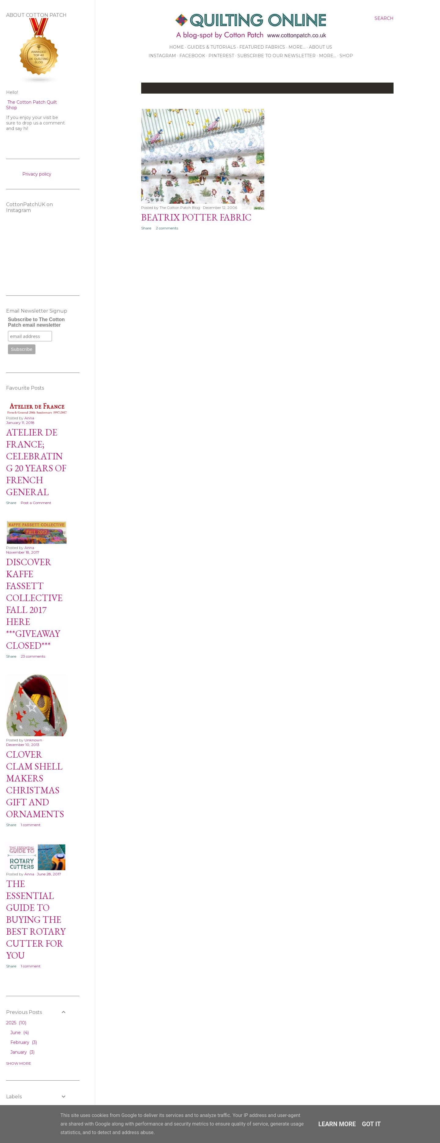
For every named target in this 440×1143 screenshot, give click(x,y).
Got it (371, 1124)
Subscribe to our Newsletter (276, 55)
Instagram (162, 55)
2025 (16, 1023)
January (22, 1052)
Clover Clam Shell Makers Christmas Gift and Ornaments (35, 784)
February (23, 1042)
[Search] (384, 18)
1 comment (31, 824)
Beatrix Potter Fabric (196, 217)
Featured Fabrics (262, 47)
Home (176, 47)
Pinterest (221, 55)
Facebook (192, 55)
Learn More (337, 1124)
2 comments (167, 228)
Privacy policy (36, 174)
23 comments (33, 656)
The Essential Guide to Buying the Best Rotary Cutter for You (36, 919)
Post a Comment (36, 502)
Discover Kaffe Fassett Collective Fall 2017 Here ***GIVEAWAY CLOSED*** (34, 603)
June (19, 1032)
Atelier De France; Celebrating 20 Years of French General (36, 462)
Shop (346, 55)
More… (297, 47)
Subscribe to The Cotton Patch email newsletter (36, 322)
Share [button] (146, 228)
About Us (320, 47)
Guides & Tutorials (211, 47)
